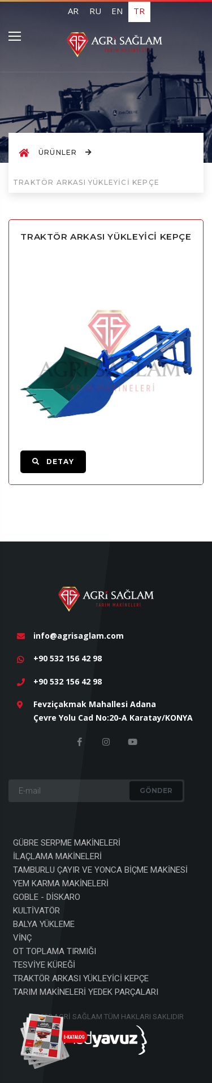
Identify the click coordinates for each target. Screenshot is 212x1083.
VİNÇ (22, 938)
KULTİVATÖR (36, 911)
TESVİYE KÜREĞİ (44, 965)
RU (95, 10)
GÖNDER (156, 790)
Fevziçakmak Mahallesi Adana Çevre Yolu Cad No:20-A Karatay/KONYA (113, 711)
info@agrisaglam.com (78, 635)
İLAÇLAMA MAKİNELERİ (57, 856)
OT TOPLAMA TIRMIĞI (54, 951)
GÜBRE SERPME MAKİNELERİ (66, 843)
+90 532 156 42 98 (67, 658)
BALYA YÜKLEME (44, 924)
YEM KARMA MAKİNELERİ (61, 883)
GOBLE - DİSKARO (46, 897)
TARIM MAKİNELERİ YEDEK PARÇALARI (85, 992)
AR (73, 10)
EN (117, 10)
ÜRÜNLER (65, 152)
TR (139, 10)
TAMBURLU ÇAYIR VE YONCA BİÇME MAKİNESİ (100, 870)
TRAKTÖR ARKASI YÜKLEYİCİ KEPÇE (81, 978)
